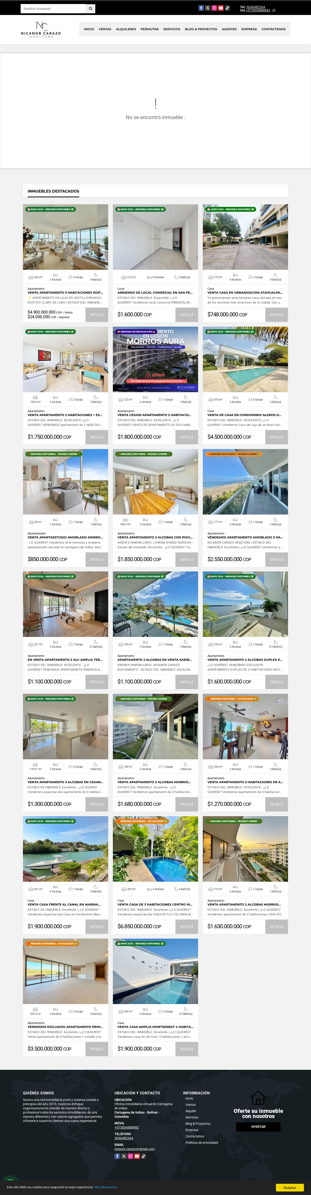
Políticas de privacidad (201, 1142)
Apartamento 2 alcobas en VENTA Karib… (155, 659)
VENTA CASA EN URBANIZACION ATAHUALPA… (245, 292)
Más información (124, 1187)
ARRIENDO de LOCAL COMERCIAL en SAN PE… (155, 292)
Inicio (89, 29)
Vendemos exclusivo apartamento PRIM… (65, 1027)
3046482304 (255, 7)
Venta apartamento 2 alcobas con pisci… (155, 537)
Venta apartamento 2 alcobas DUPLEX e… (244, 659)
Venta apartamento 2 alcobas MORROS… (154, 782)
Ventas (105, 29)
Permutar (150, 29)
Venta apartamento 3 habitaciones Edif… (65, 292)
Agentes (229, 29)
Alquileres (126, 29)
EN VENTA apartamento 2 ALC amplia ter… (65, 659)
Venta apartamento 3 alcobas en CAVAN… (65, 782)
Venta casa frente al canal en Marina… (64, 904)
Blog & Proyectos (201, 29)
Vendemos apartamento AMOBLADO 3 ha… (245, 537)
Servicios (171, 29)
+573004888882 (258, 10)
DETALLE (97, 315)
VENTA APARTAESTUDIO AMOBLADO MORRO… (65, 537)
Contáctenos (274, 29)
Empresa (249, 29)
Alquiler (190, 1111)
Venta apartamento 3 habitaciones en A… (245, 782)
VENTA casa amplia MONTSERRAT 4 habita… (155, 1027)
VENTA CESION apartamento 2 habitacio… (154, 415)
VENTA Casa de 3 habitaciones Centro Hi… (155, 904)
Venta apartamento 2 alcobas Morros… (244, 904)
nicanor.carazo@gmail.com (135, 1149)
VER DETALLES (65, 237)
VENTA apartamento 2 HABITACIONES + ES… (65, 415)
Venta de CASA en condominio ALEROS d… (244, 415)
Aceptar (290, 1187)
